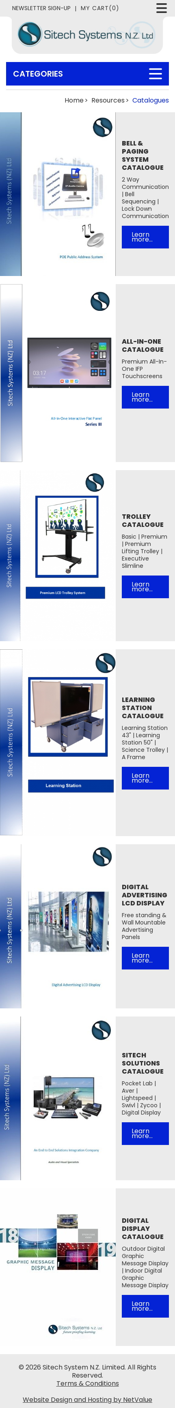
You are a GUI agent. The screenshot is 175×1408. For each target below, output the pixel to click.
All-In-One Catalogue (143, 346)
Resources (108, 100)
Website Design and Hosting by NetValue (87, 1400)
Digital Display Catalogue (143, 1229)
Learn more (140, 237)
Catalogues (150, 100)
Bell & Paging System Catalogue (143, 155)
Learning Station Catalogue (143, 708)
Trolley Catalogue (143, 521)
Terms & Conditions (87, 1384)
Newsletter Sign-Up (41, 8)
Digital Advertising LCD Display (144, 895)
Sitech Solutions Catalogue (143, 1063)
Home (74, 100)
